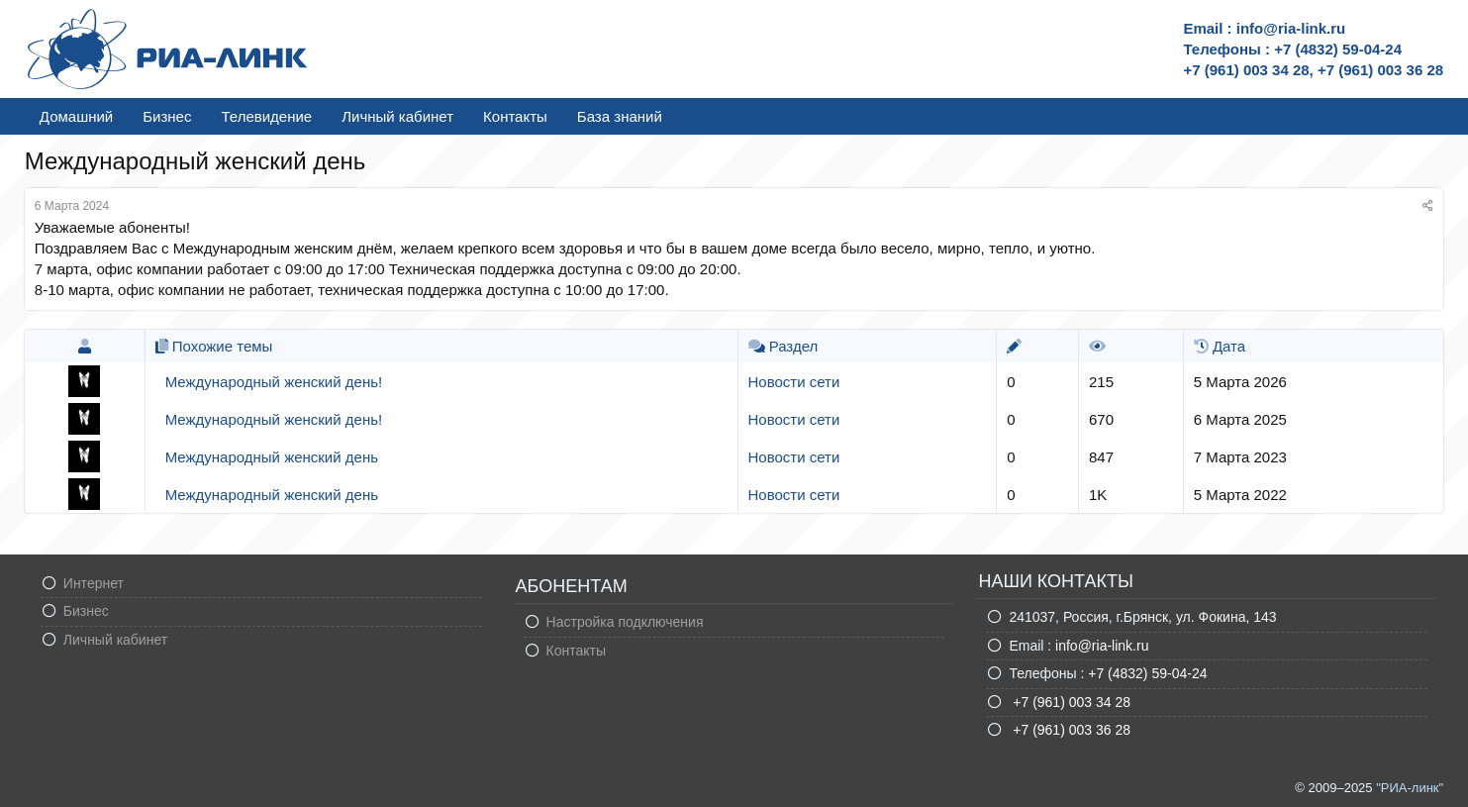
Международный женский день (271, 457)
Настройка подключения (625, 622)
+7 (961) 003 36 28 (1069, 730)
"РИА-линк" (1409, 787)
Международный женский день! (273, 381)
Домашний (76, 116)
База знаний (619, 116)
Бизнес (167, 116)
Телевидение (266, 116)
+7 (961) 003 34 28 (1069, 702)
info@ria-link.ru (1101, 646)
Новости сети (794, 381)
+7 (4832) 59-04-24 (1147, 673)
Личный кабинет (397, 116)
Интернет (93, 583)
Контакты (515, 116)
